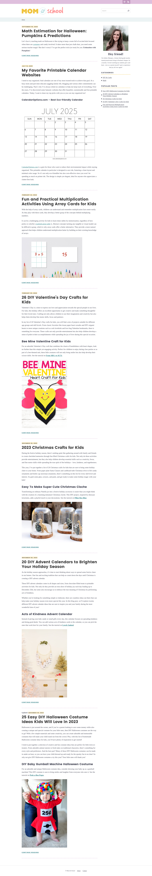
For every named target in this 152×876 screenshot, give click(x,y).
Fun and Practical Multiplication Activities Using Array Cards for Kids (59, 201)
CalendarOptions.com (30, 167)
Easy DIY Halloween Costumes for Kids (116, 91)
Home (23, 19)
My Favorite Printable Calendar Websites (54, 72)
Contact (85, 871)
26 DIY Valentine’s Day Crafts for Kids (55, 299)
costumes (36, 44)
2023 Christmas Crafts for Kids (53, 447)
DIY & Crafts (107, 77)
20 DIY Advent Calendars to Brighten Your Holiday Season (59, 564)
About (78, 871)
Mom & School (42, 11)
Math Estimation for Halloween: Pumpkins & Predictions (54, 33)
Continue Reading (30, 56)
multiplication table (43, 224)
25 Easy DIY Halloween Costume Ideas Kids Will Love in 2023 (55, 719)
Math (104, 80)
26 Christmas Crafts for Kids (112, 99)
